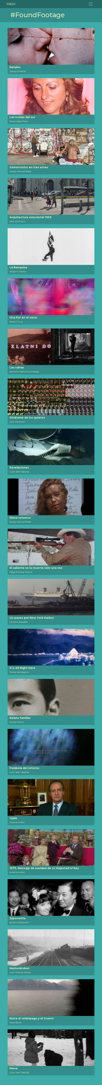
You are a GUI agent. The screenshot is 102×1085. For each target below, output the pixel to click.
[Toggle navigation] (90, 4)
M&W (11, 4)
